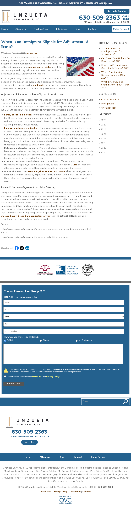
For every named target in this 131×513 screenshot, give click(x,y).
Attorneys (20, 29)
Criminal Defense (110, 99)
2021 (102, 143)
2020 (102, 147)
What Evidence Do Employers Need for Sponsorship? (111, 51)
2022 (102, 138)
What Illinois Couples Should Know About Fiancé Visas (115, 85)
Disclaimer (37, 376)
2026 (102, 120)
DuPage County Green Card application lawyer (25, 216)
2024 (102, 129)
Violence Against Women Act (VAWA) (46, 171)
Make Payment (121, 29)
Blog (77, 29)
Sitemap (86, 491)
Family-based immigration (18, 115)
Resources (45, 491)
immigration (39, 85)
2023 (102, 134)
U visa (74, 165)
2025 (102, 124)
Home (4, 29)
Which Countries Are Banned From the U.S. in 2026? (113, 75)
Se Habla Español (116, 11)
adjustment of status (40, 67)
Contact (92, 29)
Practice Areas (41, 29)
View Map (29, 442)
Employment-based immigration (21, 128)
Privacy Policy (52, 376)
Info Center (62, 29)
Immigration (32, 53)
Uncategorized (109, 108)
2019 (102, 152)
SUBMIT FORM (13, 384)
